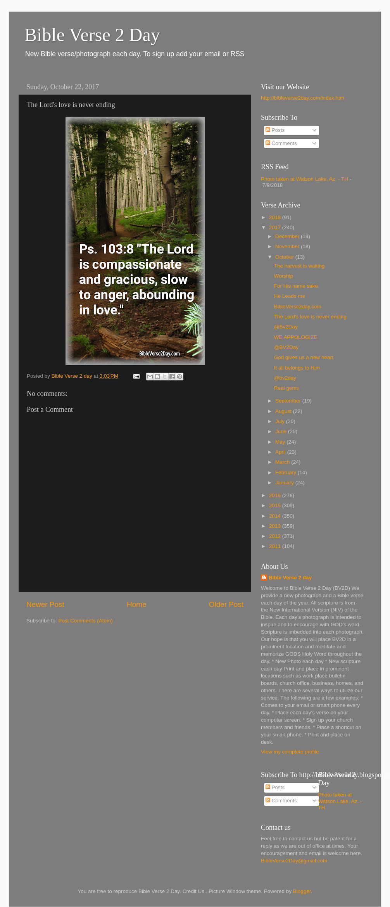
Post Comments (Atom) (86, 621)
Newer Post (45, 604)
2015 (275, 505)
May (280, 442)
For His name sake (296, 286)
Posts (275, 130)
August (284, 411)
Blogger (302, 891)
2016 (275, 495)
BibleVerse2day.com (297, 306)
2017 (275, 227)
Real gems (286, 388)
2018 (275, 217)
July (280, 421)
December (288, 236)
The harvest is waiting (299, 266)
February (286, 472)
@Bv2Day (286, 327)
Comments (281, 143)
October (285, 257)
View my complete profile (290, 752)
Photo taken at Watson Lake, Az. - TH (304, 179)
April (281, 452)
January (285, 482)
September (288, 401)
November (288, 246)
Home (136, 604)
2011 (275, 546)
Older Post (226, 604)
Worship (283, 276)
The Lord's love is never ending (310, 317)
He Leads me (289, 296)
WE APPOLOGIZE (296, 337)
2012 (275, 536)
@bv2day (285, 378)
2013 (275, 526)
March (283, 462)
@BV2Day (286, 347)
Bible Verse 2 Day (92, 34)
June (281, 431)
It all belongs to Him (297, 368)
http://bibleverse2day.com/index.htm (302, 98)
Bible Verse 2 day (290, 577)
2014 (275, 516)
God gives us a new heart (303, 357)
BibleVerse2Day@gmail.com (294, 861)
